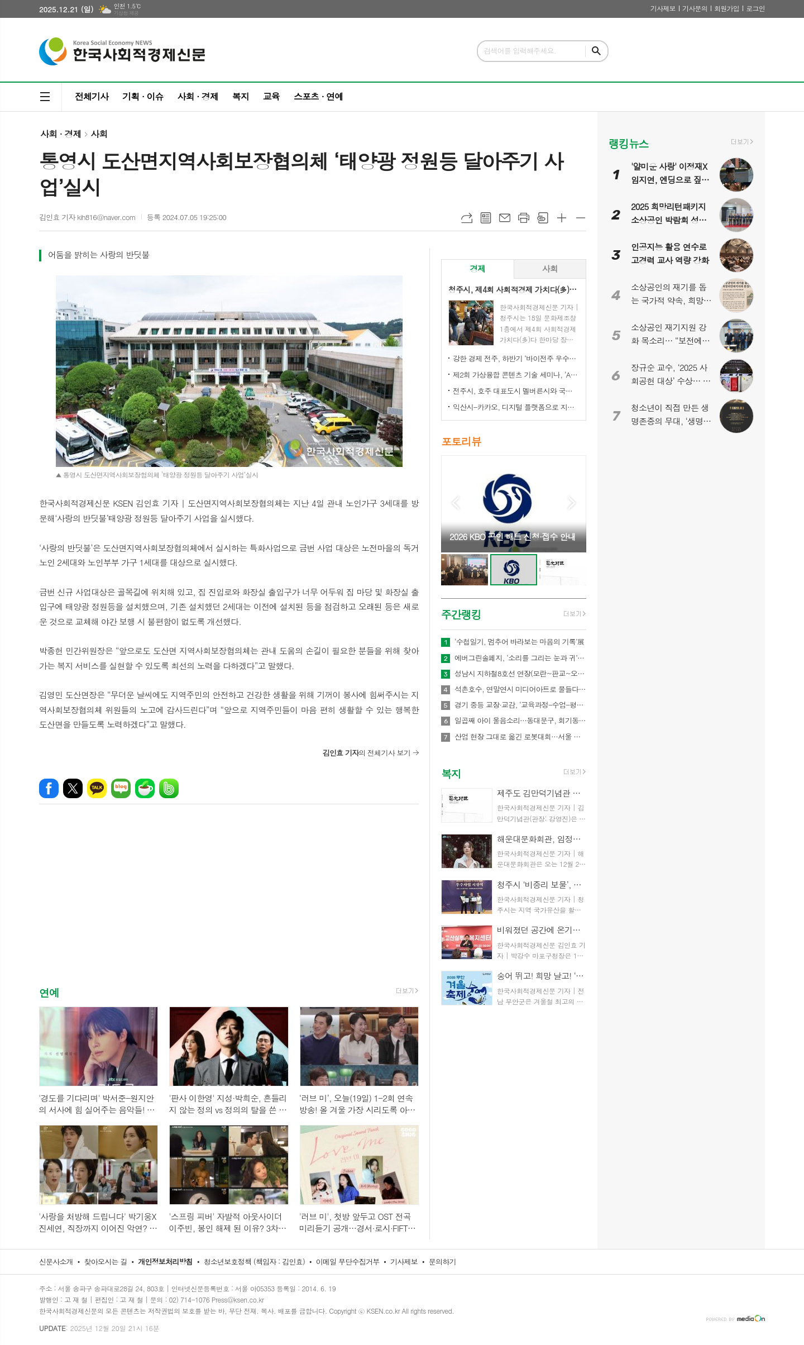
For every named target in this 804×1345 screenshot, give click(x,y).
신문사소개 (56, 1261)
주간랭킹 (461, 614)
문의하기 (442, 1261)
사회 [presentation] (550, 268)
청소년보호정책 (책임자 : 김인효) (254, 1261)
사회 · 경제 (197, 96)
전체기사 (91, 96)
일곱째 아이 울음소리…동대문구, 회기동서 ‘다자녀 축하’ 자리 (520, 721)
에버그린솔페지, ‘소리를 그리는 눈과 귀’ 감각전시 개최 (520, 658)
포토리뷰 (461, 441)
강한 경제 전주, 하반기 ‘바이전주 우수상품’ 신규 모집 (516, 358)
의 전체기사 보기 (366, 752)
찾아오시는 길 (105, 1261)
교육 (271, 96)
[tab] (477, 269)
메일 (504, 217)
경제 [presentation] (477, 268)
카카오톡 (97, 788)
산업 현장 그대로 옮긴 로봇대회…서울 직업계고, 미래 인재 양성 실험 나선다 (520, 737)
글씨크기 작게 (580, 217)
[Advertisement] (229, 905)
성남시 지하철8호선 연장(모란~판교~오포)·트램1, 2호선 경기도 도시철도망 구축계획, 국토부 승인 (520, 674)
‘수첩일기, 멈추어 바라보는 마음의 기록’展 (519, 642)
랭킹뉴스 (628, 143)
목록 (485, 217)
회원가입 (726, 8)
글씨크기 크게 (561, 217)
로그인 (755, 8)
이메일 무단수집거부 (348, 1261)
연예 (49, 992)
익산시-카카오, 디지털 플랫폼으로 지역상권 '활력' (516, 407)
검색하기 (596, 51)
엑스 (73, 788)
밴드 (169, 788)
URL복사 (466, 217)
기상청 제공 (125, 13)
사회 (98, 133)
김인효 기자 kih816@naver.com (87, 217)
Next (572, 503)
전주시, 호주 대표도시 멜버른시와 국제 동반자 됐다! (516, 390)
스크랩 (542, 217)
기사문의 (694, 8)
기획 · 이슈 (142, 96)
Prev (455, 503)
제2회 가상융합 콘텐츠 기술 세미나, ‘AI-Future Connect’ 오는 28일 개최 (516, 374)
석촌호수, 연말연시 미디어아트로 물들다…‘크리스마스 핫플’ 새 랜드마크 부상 (520, 689)
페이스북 (49, 788)
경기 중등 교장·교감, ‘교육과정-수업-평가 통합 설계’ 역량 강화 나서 (520, 705)
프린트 (523, 217)
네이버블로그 (121, 788)
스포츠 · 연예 (318, 96)
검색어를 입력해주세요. (520, 50)
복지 (240, 96)
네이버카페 (145, 788)
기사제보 (663, 8)
